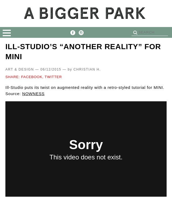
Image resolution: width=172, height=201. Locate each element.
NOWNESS (33, 93)
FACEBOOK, (32, 77)
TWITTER (53, 77)
